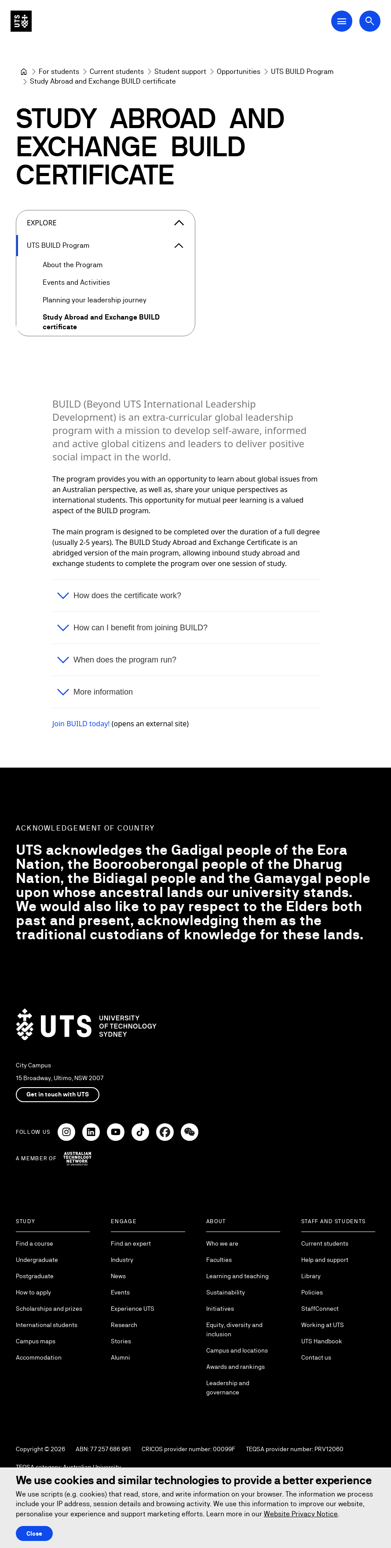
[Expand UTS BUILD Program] (179, 245)
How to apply (33, 1292)
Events (120, 1292)
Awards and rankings (235, 1366)
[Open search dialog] (369, 21)
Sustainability (225, 1292)
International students (46, 1324)
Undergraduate (37, 1259)
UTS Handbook (321, 1341)
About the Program (72, 265)
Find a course (34, 1243)
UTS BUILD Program (58, 245)
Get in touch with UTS (57, 1094)
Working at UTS (322, 1324)
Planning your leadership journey (94, 300)
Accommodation (39, 1357)
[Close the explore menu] (179, 222)
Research (124, 1324)
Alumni (120, 1357)
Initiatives (220, 1308)
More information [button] (103, 692)
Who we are (222, 1243)
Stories (121, 1341)
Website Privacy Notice (301, 1514)
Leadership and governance (227, 1387)
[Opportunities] (238, 72)
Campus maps (35, 1341)
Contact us (316, 1357)
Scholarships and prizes (49, 1308)
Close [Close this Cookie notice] (34, 1533)
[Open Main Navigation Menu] (341, 21)
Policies (312, 1292)
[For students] (59, 72)
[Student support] (180, 72)
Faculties (219, 1259)
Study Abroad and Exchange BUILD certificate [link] (103, 81)
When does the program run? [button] (124, 659)
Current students (324, 1243)
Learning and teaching (237, 1276)
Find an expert (131, 1243)
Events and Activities (76, 282)
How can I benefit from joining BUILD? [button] (140, 627)
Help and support (324, 1259)
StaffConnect (320, 1308)
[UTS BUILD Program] (302, 72)
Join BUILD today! (81, 723)
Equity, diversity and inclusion (234, 1329)
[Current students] (117, 72)
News (118, 1276)
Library (311, 1276)
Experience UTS (132, 1308)
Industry (122, 1259)
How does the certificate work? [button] (127, 595)
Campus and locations (237, 1350)
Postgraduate (35, 1276)
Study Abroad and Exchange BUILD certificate (101, 322)
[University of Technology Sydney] (23, 71)
